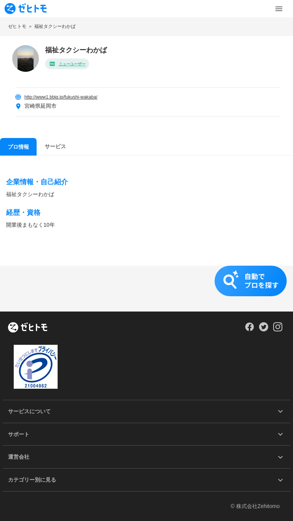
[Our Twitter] (263, 329)
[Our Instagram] (278, 329)
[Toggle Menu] (279, 9)
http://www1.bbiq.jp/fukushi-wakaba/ (60, 97)
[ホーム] (27, 328)
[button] (146, 289)
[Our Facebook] (249, 329)
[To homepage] (26, 8)
